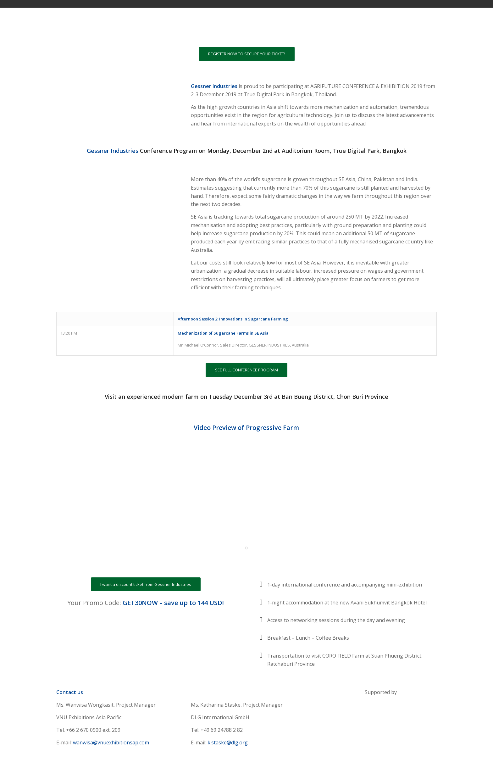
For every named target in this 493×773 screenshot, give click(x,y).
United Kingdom (385, 4)
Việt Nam (393, 4)
